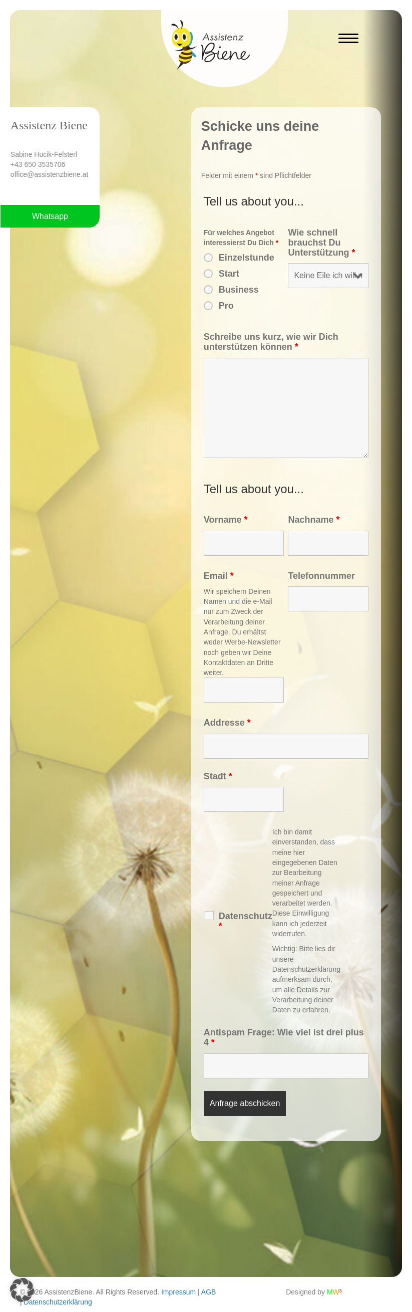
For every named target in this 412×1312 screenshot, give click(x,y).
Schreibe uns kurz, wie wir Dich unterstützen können (271, 342)
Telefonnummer (321, 576)
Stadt (218, 776)
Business (239, 290)
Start (229, 274)
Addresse (227, 723)
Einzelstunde (246, 258)
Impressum (178, 1292)
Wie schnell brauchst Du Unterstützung (321, 243)
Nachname (313, 520)
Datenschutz (245, 921)
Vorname (226, 520)
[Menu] (348, 38)
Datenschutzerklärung (58, 1302)
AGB (208, 1292)
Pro (226, 306)
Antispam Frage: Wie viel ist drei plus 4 (284, 1037)
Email (219, 576)
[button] (22, 1290)
